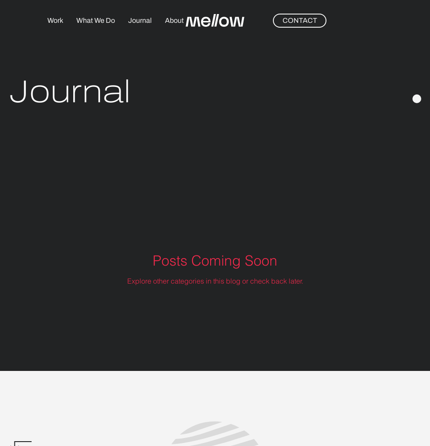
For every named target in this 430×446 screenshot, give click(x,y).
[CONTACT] (299, 21)
